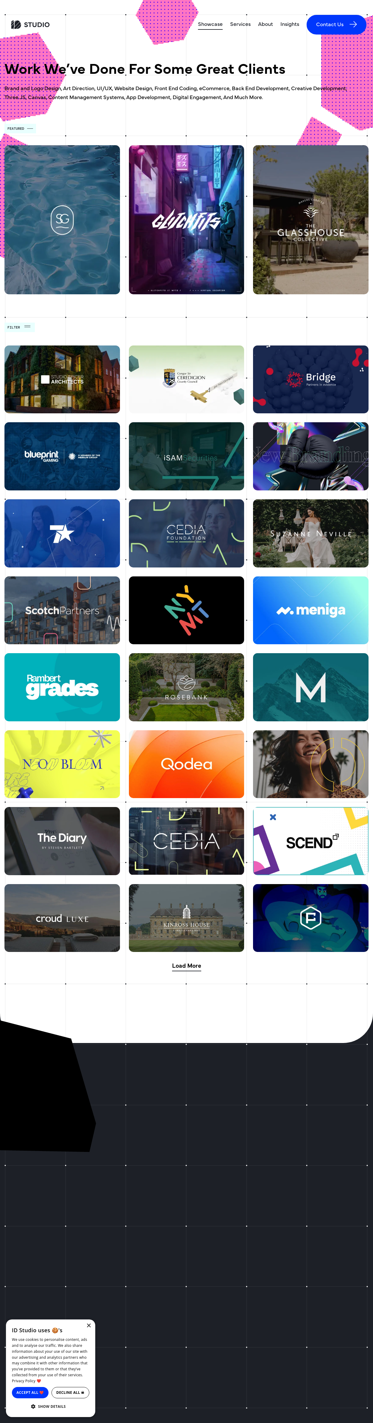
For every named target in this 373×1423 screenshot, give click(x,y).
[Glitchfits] (186, 219)
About (265, 23)
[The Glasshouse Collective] (311, 219)
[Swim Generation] (62, 219)
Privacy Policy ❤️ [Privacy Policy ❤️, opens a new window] (26, 1380)
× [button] (88, 1326)
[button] (50, 1406)
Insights (289, 23)
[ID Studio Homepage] (52, 24)
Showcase (210, 23)
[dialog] (50, 1368)
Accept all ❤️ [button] (30, 1392)
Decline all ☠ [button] (70, 1392)
